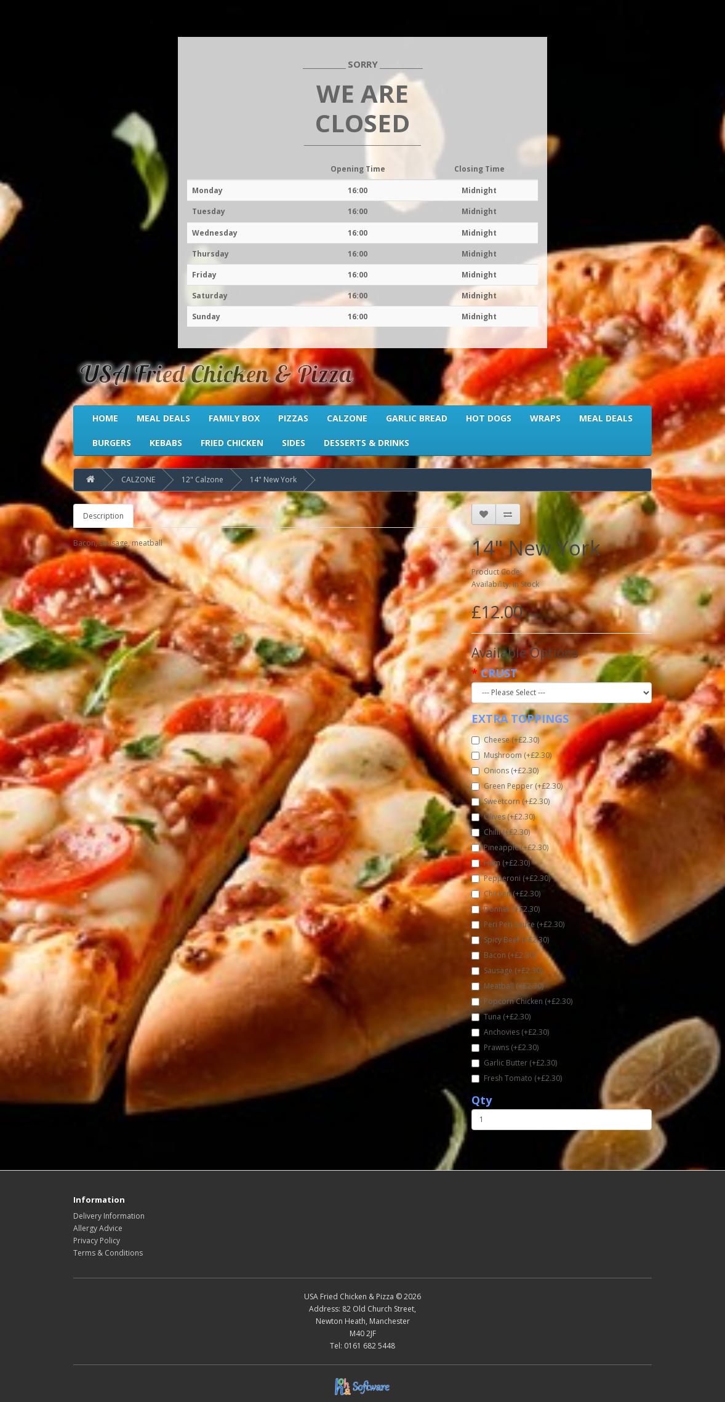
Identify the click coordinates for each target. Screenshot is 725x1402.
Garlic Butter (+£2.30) (514, 1062)
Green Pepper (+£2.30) (517, 786)
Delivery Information (109, 1216)
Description (103, 516)
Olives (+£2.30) (503, 816)
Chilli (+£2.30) (500, 832)
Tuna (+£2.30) (501, 1016)
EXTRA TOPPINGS (520, 718)
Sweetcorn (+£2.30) (510, 801)
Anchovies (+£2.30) (510, 1032)
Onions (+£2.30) (505, 770)
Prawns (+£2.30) (505, 1047)
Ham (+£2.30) (500, 863)
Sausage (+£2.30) (506, 970)
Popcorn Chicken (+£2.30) (521, 1001)
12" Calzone (202, 479)
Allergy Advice (97, 1228)
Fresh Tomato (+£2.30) (516, 1078)
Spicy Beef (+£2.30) (510, 939)
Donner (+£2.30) (505, 909)
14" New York (273, 479)
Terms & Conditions (108, 1253)
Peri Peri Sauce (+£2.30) (517, 924)
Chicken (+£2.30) (505, 893)
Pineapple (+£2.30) (509, 847)
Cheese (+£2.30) (505, 740)
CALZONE (138, 479)
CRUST (499, 673)
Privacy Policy (96, 1240)
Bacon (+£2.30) (503, 955)
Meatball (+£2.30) (507, 986)
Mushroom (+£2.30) (511, 755)
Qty (481, 1100)
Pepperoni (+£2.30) (510, 878)
